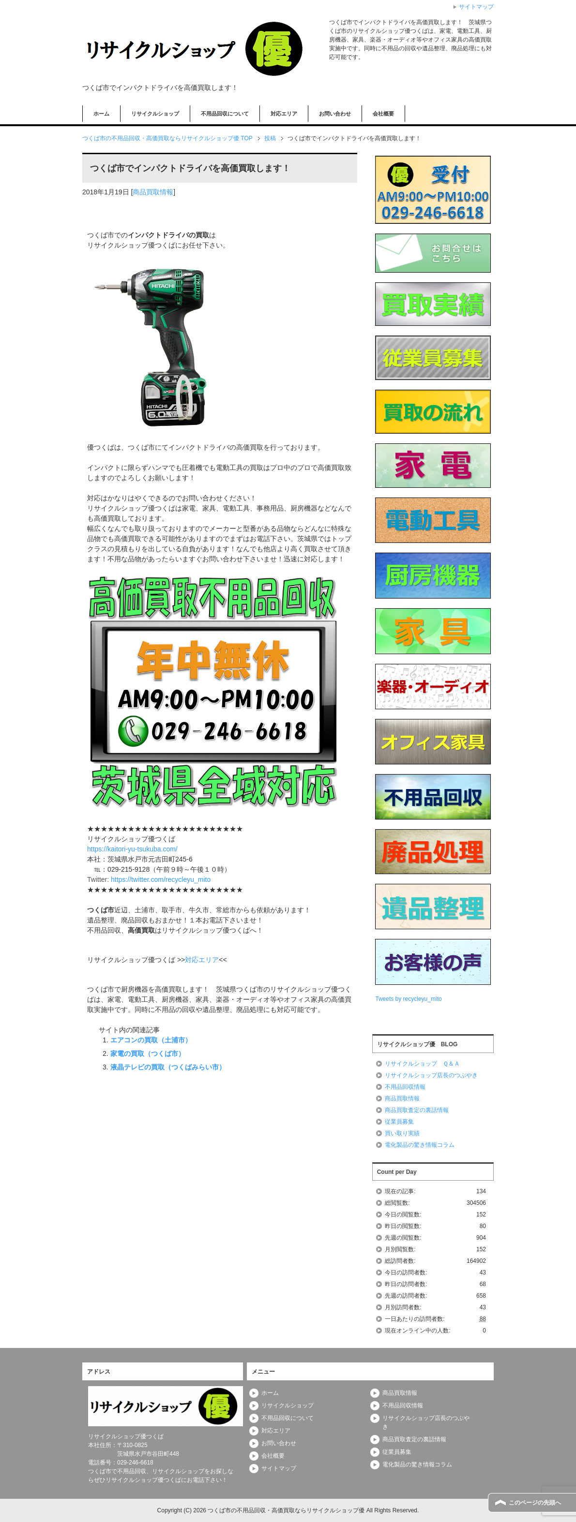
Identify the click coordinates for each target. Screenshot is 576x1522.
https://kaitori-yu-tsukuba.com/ (132, 849)
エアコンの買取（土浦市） (151, 1040)
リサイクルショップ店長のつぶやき (431, 1075)
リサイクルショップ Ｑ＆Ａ (422, 1063)
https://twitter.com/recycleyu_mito (161, 879)
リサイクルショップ (155, 114)
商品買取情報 (153, 192)
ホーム (101, 114)
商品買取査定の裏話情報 (417, 1110)
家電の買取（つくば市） (147, 1053)
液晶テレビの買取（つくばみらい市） (168, 1067)
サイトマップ (278, 1468)
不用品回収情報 (405, 1086)
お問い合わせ (335, 114)
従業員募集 (399, 1121)
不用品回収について (225, 114)
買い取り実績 (402, 1133)
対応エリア (284, 114)
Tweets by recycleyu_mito (408, 998)
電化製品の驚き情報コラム (420, 1145)
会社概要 (383, 114)
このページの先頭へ (535, 1502)
